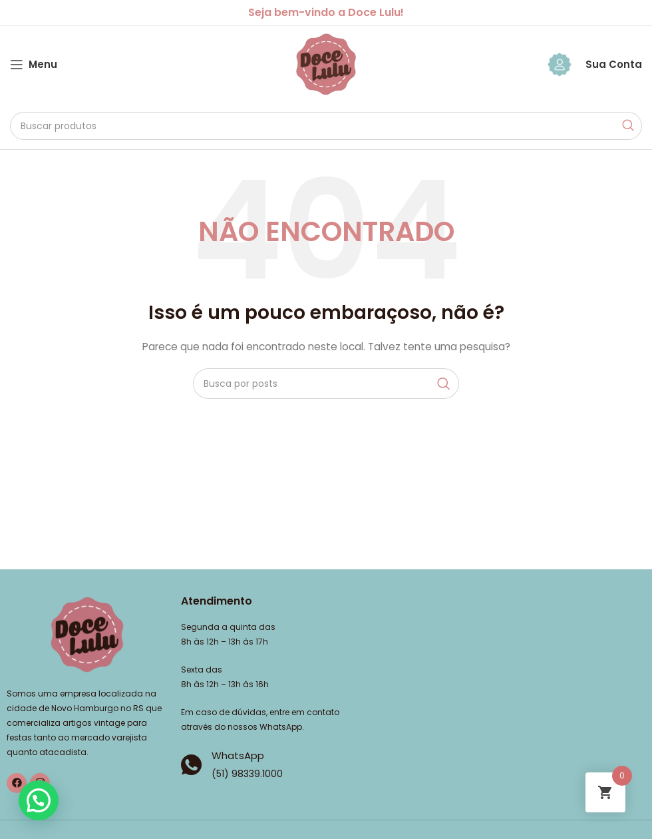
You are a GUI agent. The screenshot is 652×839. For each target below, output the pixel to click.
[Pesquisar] (326, 126)
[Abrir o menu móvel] (33, 64)
